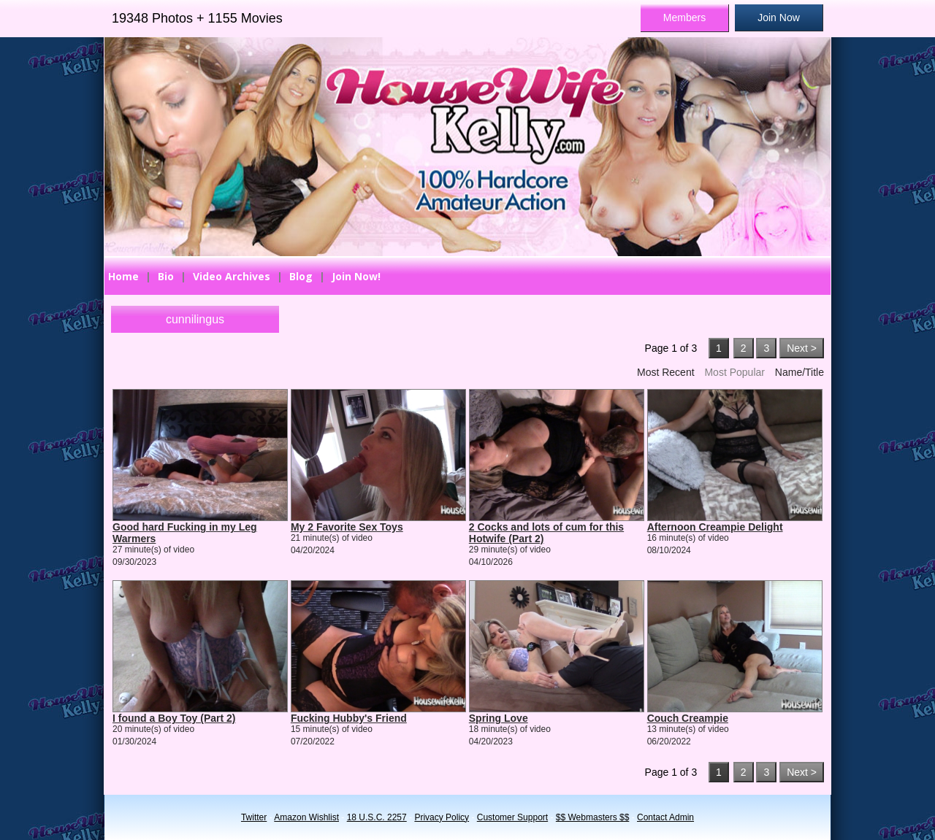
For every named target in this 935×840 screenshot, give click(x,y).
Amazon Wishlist (306, 817)
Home (123, 276)
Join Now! (356, 276)
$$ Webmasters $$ (593, 817)
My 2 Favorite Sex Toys (347, 527)
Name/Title (799, 372)
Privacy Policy (441, 817)
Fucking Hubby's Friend (349, 718)
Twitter (254, 817)
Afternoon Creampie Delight (715, 527)
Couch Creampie (687, 718)
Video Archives (231, 276)
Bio (166, 276)
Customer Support (512, 817)
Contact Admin (665, 817)
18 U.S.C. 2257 (377, 817)
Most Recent (666, 372)
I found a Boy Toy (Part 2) (174, 718)
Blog (301, 276)
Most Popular (734, 372)
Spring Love (498, 718)
